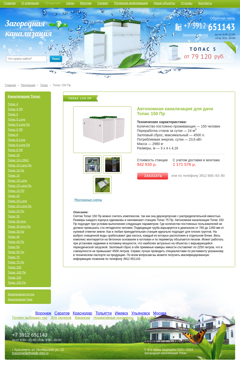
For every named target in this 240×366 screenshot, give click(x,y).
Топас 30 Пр (16, 231)
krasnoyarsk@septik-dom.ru (30, 353)
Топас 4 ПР (15, 109)
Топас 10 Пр (16, 170)
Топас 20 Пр (16, 211)
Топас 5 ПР (15, 129)
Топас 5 (13, 114)
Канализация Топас (24, 96)
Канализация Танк (20, 299)
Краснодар (82, 313)
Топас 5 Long (16, 119)
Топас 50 (14, 247)
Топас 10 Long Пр (20, 165)
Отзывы (186, 3)
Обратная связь (222, 18)
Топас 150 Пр (62, 85)
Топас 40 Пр (16, 242)
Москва (160, 313)
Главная (10, 3)
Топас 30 (14, 216)
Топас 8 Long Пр (19, 145)
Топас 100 (14, 267)
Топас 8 (13, 134)
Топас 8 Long (16, 140)
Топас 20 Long (17, 201)
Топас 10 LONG (18, 160)
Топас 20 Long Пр (20, 206)
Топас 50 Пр (16, 252)
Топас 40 (14, 236)
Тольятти (104, 313)
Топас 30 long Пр (19, 226)
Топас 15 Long (17, 180)
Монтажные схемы (88, 199)
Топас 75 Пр (16, 262)
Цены (70, 3)
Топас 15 (14, 175)
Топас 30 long (17, 221)
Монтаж (86, 3)
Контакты (205, 3)
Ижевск (121, 313)
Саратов (62, 313)
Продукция (52, 3)
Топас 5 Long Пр (19, 124)
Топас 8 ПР (15, 150)
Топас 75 (14, 257)
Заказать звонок (195, 35)
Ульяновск (140, 313)
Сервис (102, 3)
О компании (30, 3)
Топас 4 (13, 104)
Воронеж (43, 313)
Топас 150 (14, 277)
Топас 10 (14, 155)
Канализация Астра (21, 294)
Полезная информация (131, 3)
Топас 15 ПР (16, 191)
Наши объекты (164, 3)
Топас (44, 85)
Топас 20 (14, 196)
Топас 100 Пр (17, 272)
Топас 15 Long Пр (20, 185)
